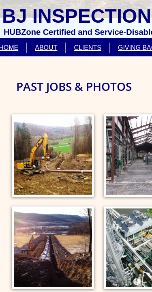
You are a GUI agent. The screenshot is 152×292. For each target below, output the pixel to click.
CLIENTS (87, 47)
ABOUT (46, 47)
